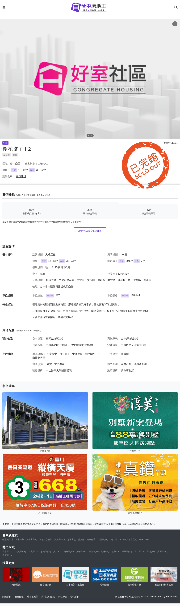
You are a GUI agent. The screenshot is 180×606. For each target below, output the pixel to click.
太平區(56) (81, 551)
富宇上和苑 (31, 539)
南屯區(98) (21, 551)
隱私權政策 (32, 596)
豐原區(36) (7, 555)
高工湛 (114, 539)
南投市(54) (94, 551)
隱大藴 (81, 539)
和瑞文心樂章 (45, 539)
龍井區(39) (139, 551)
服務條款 (19, 596)
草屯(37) (151, 551)
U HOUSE (144, 539)
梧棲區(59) (69, 551)
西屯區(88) (33, 551)
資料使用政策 (48, 596)
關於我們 (6, 596)
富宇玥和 (19, 539)
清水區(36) (162, 551)
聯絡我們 (74, 596)
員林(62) (57, 551)
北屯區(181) (7, 551)
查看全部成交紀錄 (90, 230)
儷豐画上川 (7, 539)
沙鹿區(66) (46, 551)
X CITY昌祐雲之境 (128, 539)
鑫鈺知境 (91, 539)
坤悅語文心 (103, 539)
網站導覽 (62, 596)
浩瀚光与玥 (59, 539)
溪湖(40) (115, 551)
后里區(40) (127, 551)
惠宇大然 (71, 539)
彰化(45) (105, 551)
